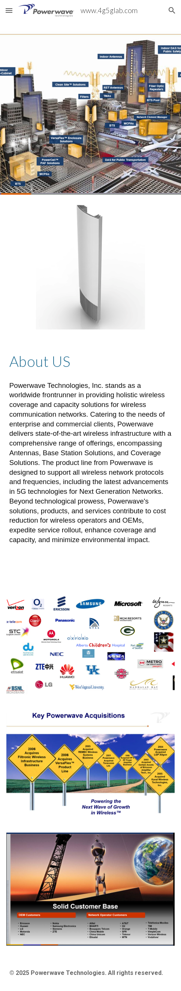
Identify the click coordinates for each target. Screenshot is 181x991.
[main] (90, 361)
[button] (9, 10)
